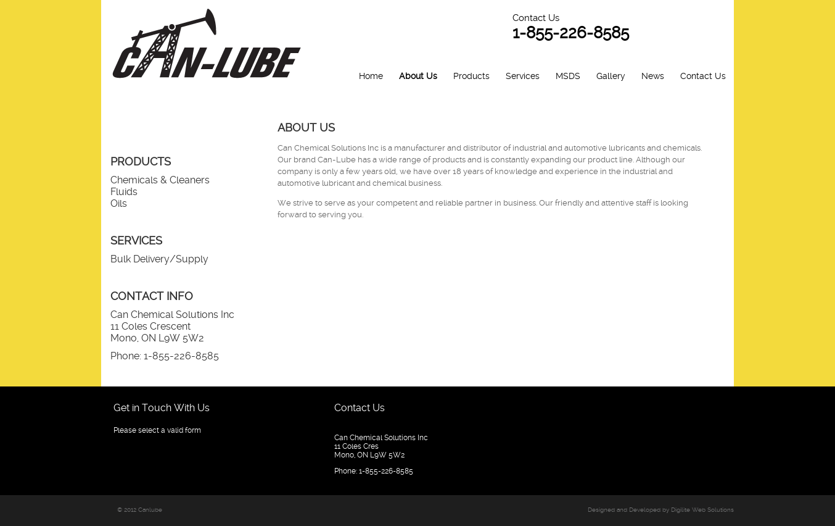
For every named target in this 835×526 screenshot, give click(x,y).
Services (523, 76)
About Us (418, 76)
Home (371, 76)
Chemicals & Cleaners (160, 180)
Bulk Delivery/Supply (159, 259)
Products (471, 76)
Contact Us (703, 76)
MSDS (568, 76)
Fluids (124, 192)
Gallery (610, 76)
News (652, 76)
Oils (118, 203)
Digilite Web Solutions (702, 509)
